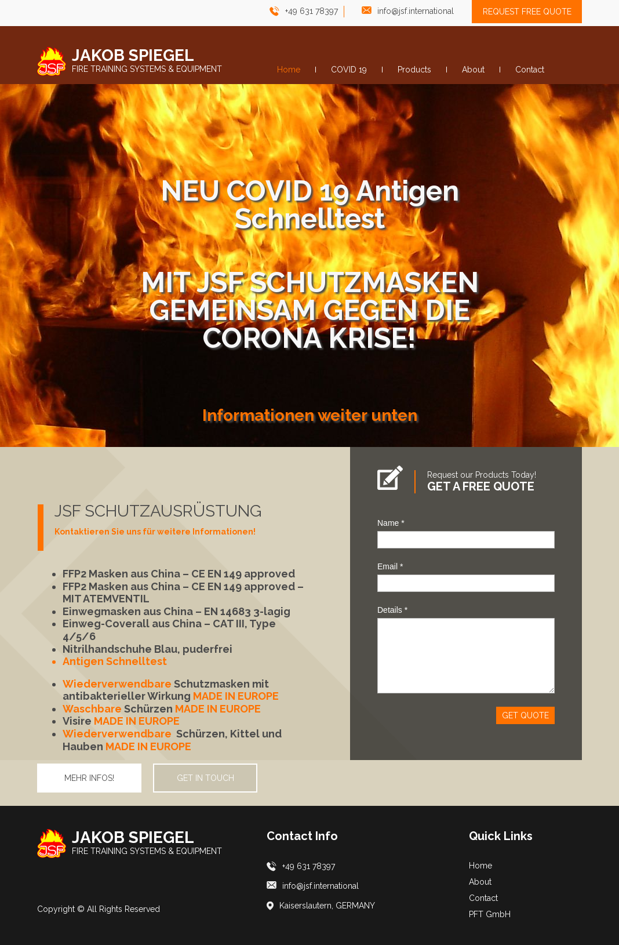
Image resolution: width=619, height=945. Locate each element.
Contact (483, 898)
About (480, 881)
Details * (392, 610)
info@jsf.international (415, 11)
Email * (390, 566)
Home (480, 865)
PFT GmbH (490, 914)
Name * (391, 523)
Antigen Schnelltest (115, 661)
